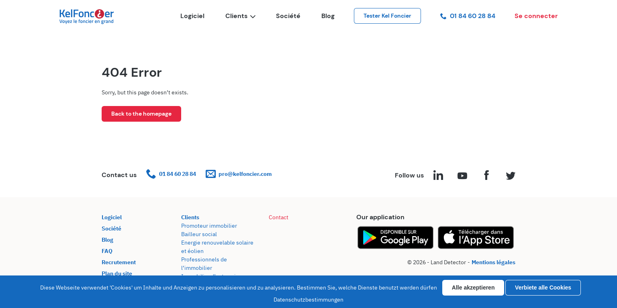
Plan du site (117, 273)
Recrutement (119, 262)
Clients (240, 16)
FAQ (107, 251)
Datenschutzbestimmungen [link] (308, 299)
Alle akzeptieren (473, 287)
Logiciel (192, 16)
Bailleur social (199, 234)
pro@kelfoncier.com (239, 174)
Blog (328, 16)
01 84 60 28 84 (467, 16)
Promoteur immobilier (209, 225)
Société (288, 16)
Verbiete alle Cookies (543, 287)
